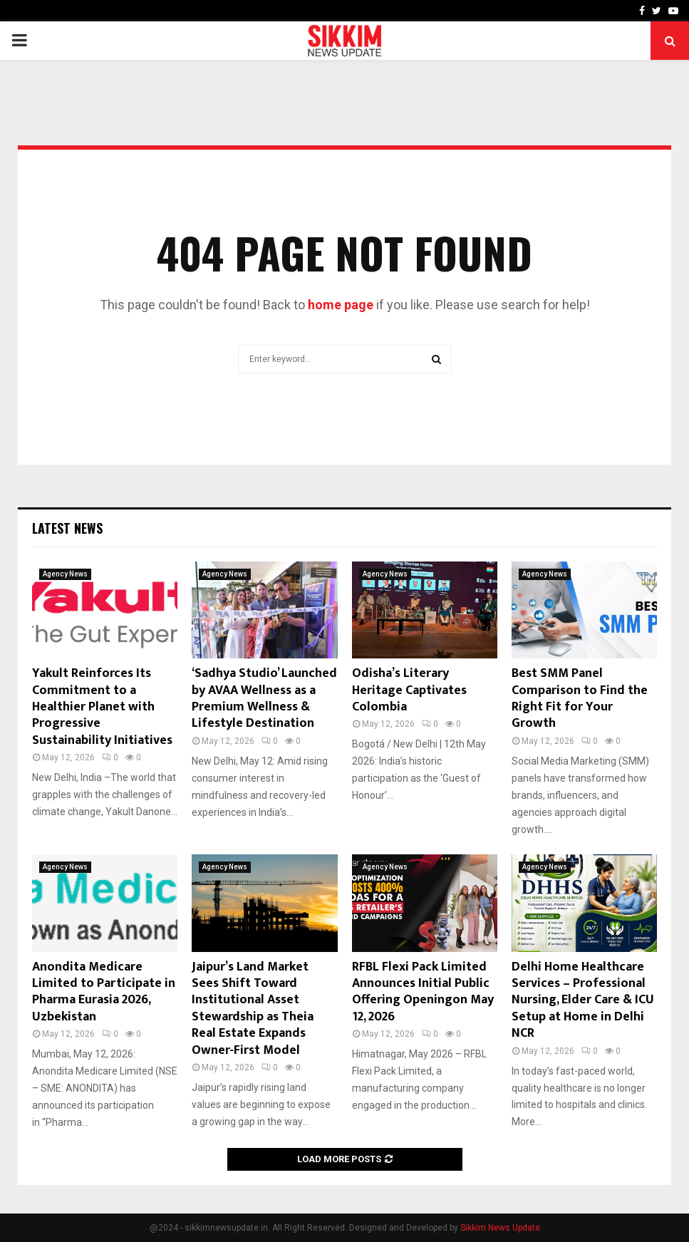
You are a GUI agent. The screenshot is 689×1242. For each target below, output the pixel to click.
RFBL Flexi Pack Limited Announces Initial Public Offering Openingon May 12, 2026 (423, 992)
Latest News (67, 528)
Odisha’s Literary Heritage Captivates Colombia (409, 690)
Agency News (65, 574)
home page (340, 304)
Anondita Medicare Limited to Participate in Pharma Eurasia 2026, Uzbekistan (103, 992)
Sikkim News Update (500, 1228)
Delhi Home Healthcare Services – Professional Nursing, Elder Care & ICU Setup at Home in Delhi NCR (583, 1000)
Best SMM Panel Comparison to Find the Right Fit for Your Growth (580, 698)
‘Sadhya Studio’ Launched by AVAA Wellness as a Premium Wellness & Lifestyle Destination (264, 698)
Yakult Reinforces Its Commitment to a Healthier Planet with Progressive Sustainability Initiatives (102, 707)
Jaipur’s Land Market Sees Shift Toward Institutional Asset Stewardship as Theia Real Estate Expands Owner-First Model (253, 1008)
